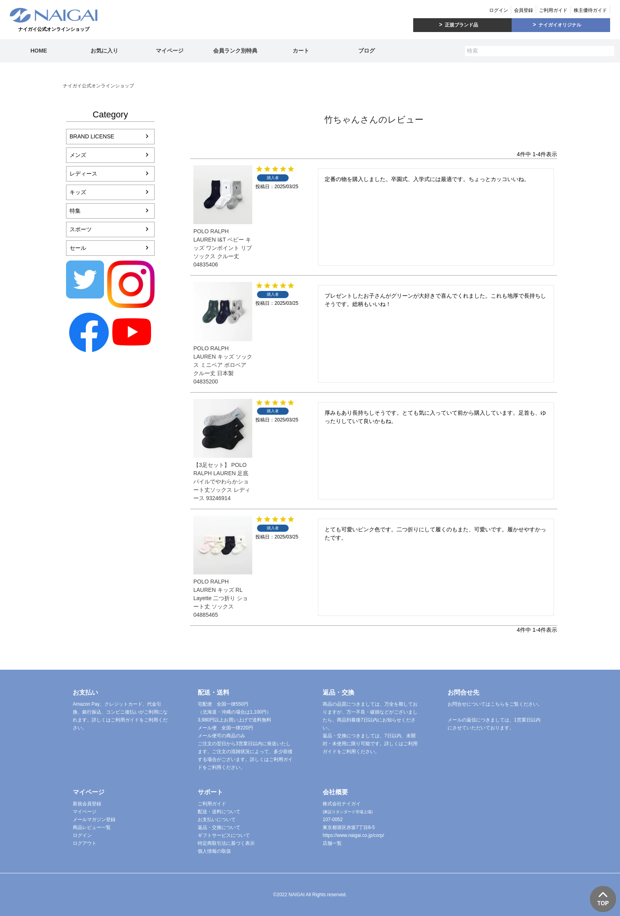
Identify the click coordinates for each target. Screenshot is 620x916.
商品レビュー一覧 (92, 827)
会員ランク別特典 (235, 50)
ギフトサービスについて (224, 835)
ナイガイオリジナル (560, 25)
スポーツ (81, 229)
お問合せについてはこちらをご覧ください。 (495, 704)
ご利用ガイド (553, 10)
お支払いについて (217, 819)
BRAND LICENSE (92, 136)
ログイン (498, 10)
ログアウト (84, 843)
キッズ (78, 192)
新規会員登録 (87, 803)
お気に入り (104, 50)
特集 (75, 211)
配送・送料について (219, 811)
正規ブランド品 (461, 25)
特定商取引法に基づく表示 (226, 843)
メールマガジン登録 (94, 819)
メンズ (78, 155)
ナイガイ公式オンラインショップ (98, 86)
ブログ (366, 50)
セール (78, 248)
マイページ (169, 50)
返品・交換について (219, 827)
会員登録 (523, 10)
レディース (83, 173)
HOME (38, 50)
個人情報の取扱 (214, 851)
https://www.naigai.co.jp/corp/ (353, 835)
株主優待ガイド (590, 10)
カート (301, 50)
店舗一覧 (332, 843)
